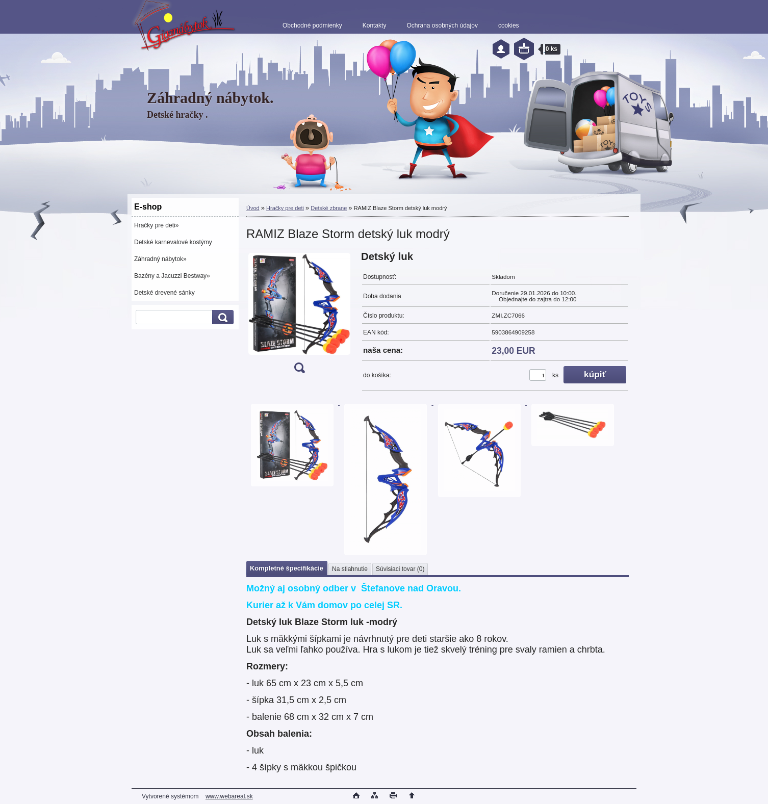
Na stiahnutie (350, 569)
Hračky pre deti (285, 208)
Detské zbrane (329, 208)
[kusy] (537, 375)
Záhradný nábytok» (160, 259)
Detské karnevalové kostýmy (173, 242)
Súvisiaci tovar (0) (400, 569)
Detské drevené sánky (164, 292)
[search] (221, 317)
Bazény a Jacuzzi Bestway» (172, 275)
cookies (508, 25)
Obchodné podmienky (312, 25)
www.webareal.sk (229, 796)
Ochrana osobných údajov (441, 25)
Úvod (253, 208)
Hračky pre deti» (156, 225)
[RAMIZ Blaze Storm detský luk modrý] (299, 315)
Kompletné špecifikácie (286, 568)
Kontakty (375, 25)
